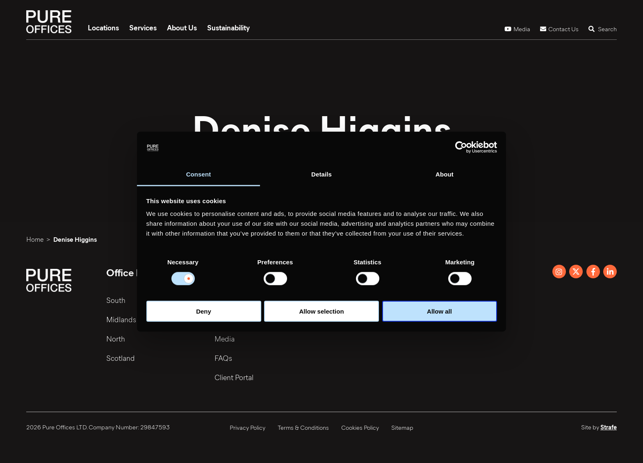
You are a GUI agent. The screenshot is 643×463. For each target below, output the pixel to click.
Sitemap (402, 427)
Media (517, 29)
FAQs (223, 358)
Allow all (439, 311)
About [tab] (445, 174)
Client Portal (233, 377)
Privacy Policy (247, 427)
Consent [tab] (198, 174)
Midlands (121, 319)
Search (602, 29)
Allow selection (321, 311)
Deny (203, 311)
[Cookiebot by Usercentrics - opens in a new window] (461, 147)
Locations (103, 27)
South (115, 300)
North (115, 339)
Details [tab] (321, 174)
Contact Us (559, 29)
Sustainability (228, 27)
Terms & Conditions (303, 427)
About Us (182, 27)
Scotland (120, 358)
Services (143, 27)
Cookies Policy (360, 427)
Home (34, 239)
